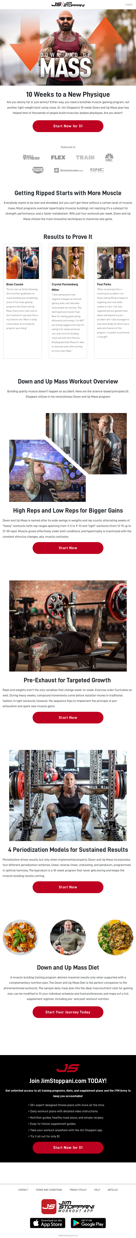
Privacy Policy (78, 1190)
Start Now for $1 (68, 126)
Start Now (68, 548)
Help (97, 1190)
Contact (23, 1190)
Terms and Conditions (49, 1190)
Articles (113, 1190)
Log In (129, 4)
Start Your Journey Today (68, 1012)
